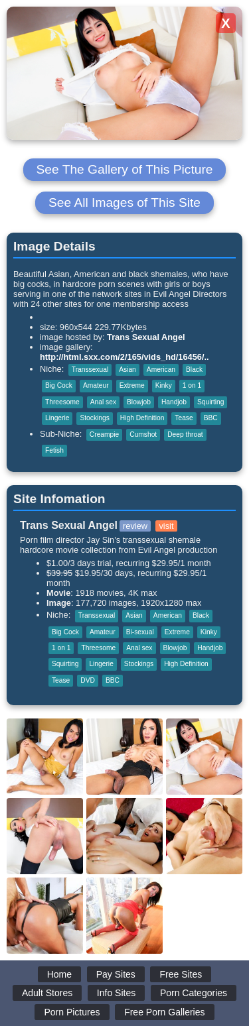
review (135, 526)
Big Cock (58, 385)
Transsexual (90, 369)
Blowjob (139, 402)
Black (194, 369)
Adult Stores (47, 993)
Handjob (174, 402)
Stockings (94, 418)
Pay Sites (115, 974)
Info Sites (116, 993)
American (161, 369)
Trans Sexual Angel (146, 337)
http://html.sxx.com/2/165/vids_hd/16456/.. (124, 357)
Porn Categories (193, 993)
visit (166, 526)
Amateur (96, 385)
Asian (127, 369)
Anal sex (103, 402)
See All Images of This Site (124, 202)
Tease (184, 418)
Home (59, 974)
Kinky (163, 385)
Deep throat (185, 434)
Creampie (104, 434)
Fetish (54, 450)
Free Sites (180, 974)
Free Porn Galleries (164, 1012)
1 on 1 (192, 385)
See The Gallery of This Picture (125, 169)
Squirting (210, 402)
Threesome (62, 402)
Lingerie (57, 418)
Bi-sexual (140, 632)
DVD (87, 680)
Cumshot (143, 434)
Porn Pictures (72, 1012)
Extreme (132, 385)
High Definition (142, 418)
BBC (211, 418)
